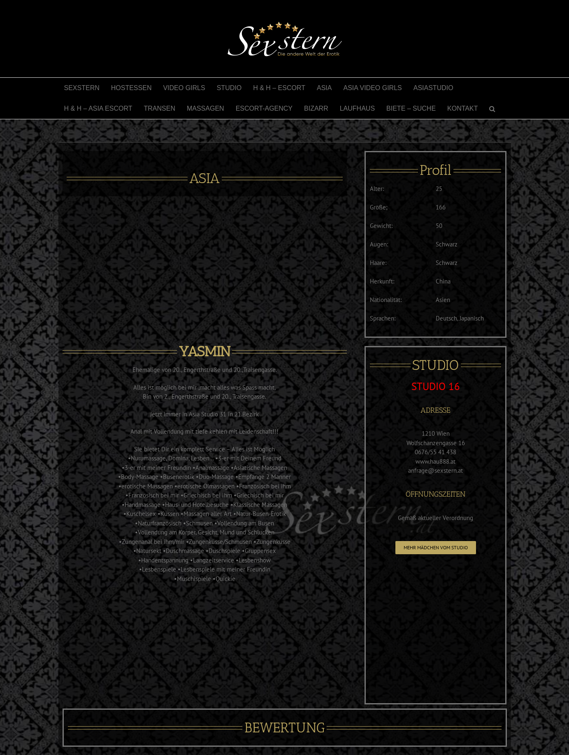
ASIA (204, 178)
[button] (492, 108)
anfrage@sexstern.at (435, 470)
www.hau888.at (435, 461)
